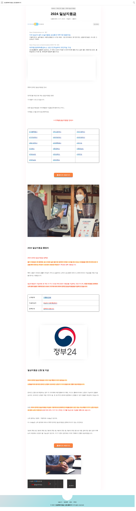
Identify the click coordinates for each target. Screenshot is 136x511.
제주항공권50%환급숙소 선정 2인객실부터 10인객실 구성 (50, 47)
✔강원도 (32, 148)
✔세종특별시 (57, 143)
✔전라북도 (56, 160)
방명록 (66, 502)
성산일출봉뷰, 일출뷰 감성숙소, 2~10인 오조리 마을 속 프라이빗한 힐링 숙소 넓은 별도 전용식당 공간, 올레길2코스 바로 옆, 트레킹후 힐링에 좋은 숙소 (63, 50)
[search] (134, 2)
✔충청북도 (56, 148)
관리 (70, 502)
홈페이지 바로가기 (63, 175)
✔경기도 (79, 143)
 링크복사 (96, 24)
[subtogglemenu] (2, 2)
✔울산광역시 (33, 143)
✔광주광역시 (57, 137)
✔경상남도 (32, 154)
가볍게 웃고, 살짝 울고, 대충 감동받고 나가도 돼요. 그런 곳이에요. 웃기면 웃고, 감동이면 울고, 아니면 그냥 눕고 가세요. (63, 38)
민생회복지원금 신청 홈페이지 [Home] (12, 2)
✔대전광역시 (81, 137)
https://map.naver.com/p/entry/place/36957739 (42, 45)
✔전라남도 (32, 160)
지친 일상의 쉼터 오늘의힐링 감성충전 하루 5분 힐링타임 (50, 35)
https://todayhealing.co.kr (36, 32)
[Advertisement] (62, 68)
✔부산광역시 (57, 131)
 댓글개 (68, 19)
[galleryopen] (63, 211)
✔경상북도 (56, 154)
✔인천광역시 (33, 137)
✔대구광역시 (81, 131)
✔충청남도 (80, 148)
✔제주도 (79, 154)
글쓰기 (60, 502)
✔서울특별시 (33, 131)
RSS (74, 502)
